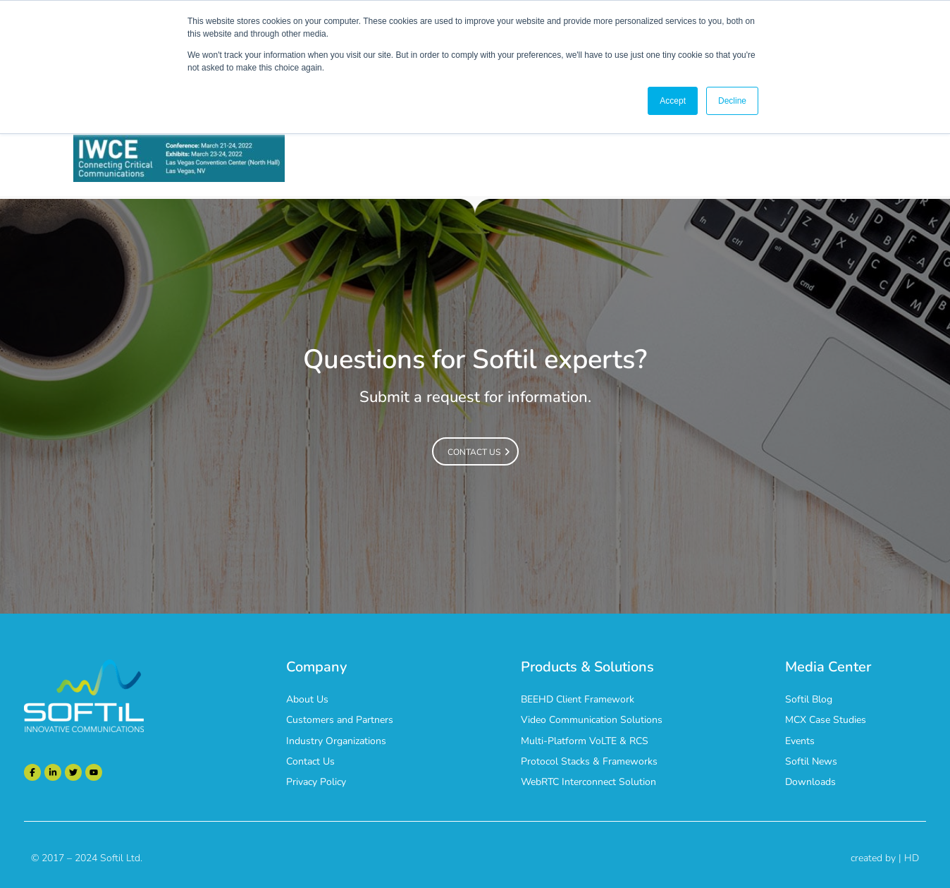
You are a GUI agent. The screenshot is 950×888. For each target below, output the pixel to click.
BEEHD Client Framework (577, 699)
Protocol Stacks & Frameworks (589, 761)
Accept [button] (673, 101)
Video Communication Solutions (591, 719)
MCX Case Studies (825, 719)
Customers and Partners (339, 719)
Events (800, 741)
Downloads (810, 782)
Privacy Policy (316, 782)
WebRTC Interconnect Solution (588, 782)
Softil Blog (808, 699)
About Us (307, 699)
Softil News (811, 761)
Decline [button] (732, 101)
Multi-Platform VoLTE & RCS (584, 741)
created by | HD (885, 858)
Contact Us (310, 761)
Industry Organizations (336, 741)
